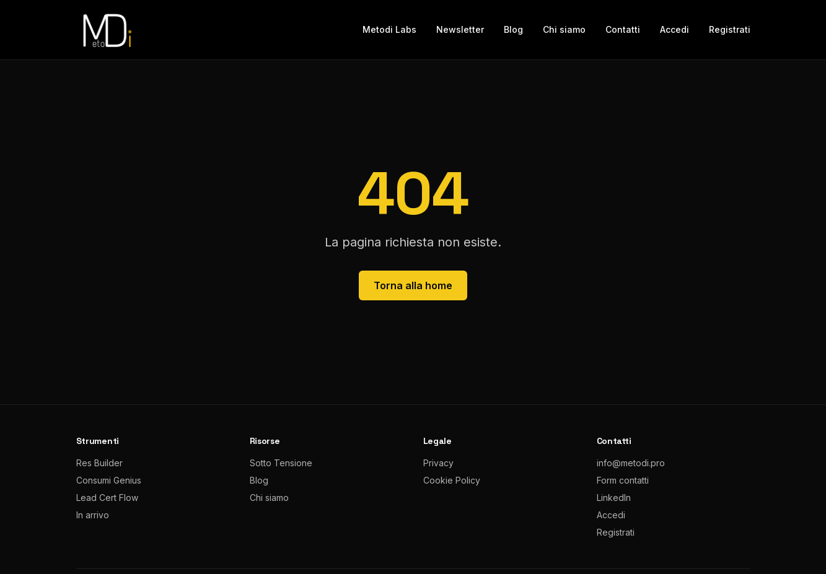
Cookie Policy (451, 480)
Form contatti (623, 480)
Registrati (729, 29)
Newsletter (460, 29)
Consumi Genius (108, 480)
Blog (513, 29)
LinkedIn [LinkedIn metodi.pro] (614, 497)
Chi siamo (564, 29)
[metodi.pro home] (106, 29)
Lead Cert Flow (107, 497)
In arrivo (92, 515)
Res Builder (99, 463)
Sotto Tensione (281, 463)
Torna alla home (413, 285)
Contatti (622, 29)
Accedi (674, 29)
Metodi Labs (389, 29)
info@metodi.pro (631, 463)
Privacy (438, 463)
